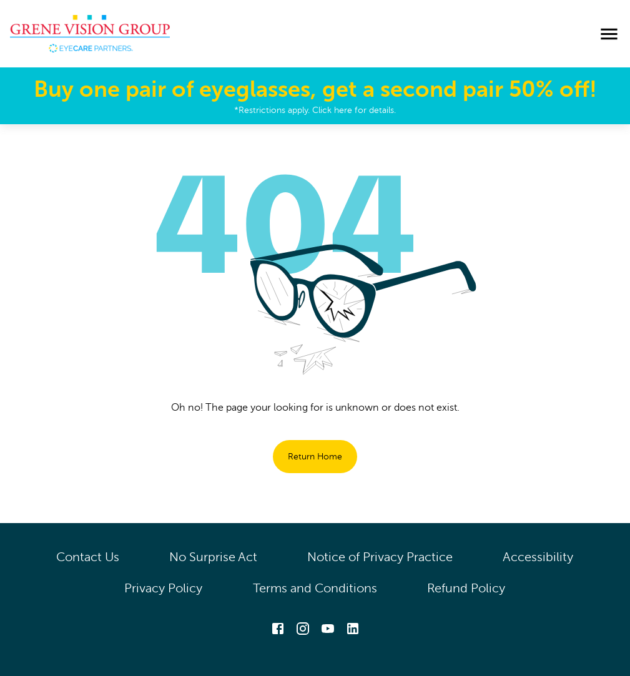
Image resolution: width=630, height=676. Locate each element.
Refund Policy (466, 588)
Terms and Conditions (315, 588)
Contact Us (87, 557)
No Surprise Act (213, 557)
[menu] (609, 34)
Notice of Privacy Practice (380, 557)
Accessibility (538, 557)
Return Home (315, 456)
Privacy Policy (163, 588)
